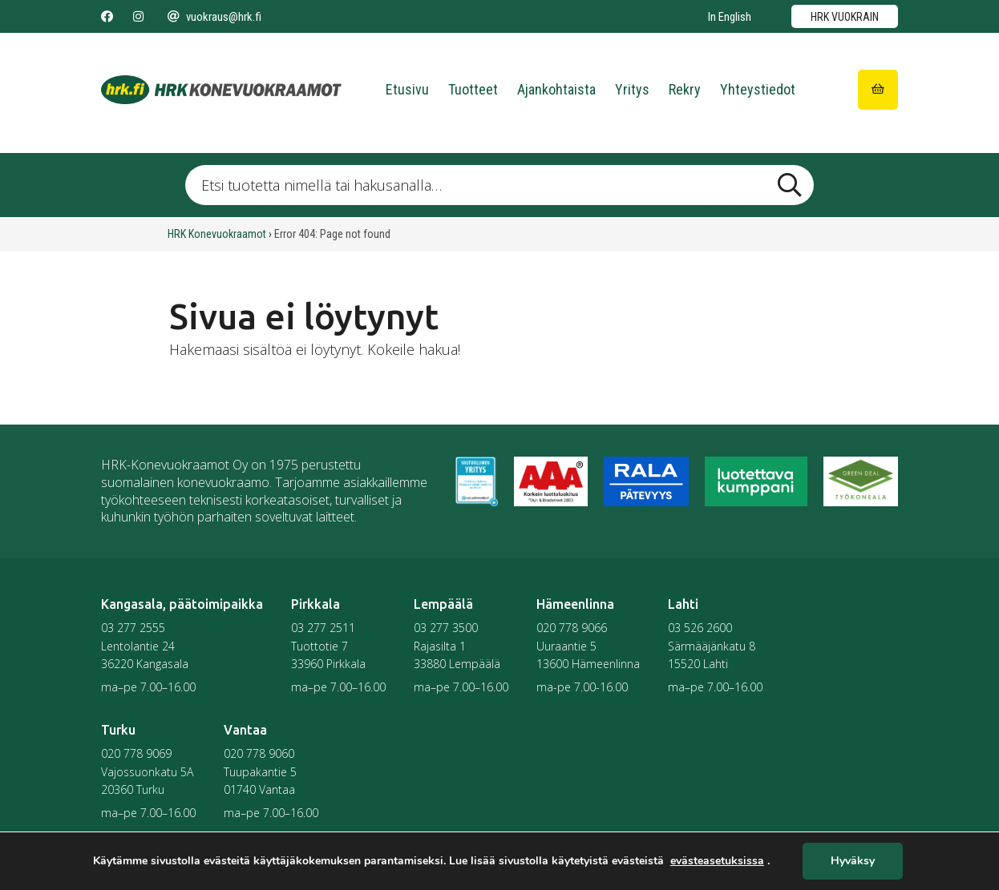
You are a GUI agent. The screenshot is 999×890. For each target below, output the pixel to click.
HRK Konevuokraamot (217, 234)
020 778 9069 (136, 753)
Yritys (632, 89)
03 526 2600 (700, 627)
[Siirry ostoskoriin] (878, 90)
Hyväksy (853, 861)
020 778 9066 (571, 627)
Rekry (685, 89)
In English (729, 17)
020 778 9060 (259, 753)
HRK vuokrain (845, 16)
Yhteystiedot (757, 89)
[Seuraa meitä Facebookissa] (107, 16)
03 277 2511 (323, 627)
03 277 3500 (446, 627)
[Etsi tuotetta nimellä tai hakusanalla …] (499, 185)
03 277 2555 (133, 627)
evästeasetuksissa (717, 861)
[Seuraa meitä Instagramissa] (138, 16)
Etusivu (407, 89)
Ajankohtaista (556, 89)
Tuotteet (473, 89)
